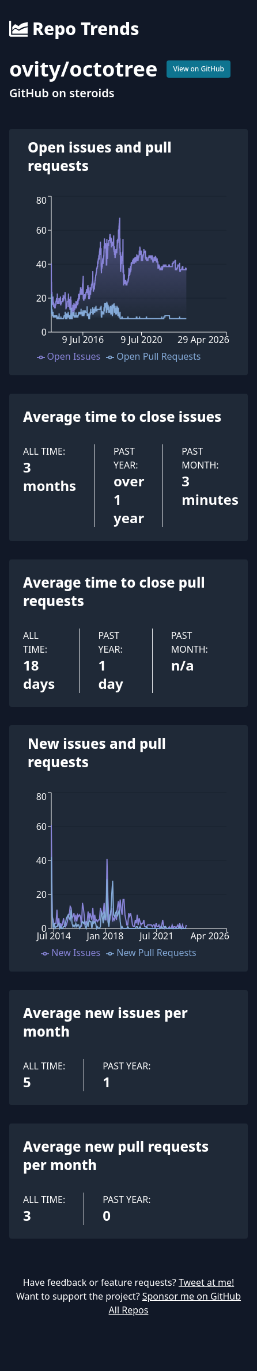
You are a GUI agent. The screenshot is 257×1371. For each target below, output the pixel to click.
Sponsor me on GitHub (191, 1296)
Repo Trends (74, 28)
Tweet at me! (206, 1282)
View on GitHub (198, 69)
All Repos (129, 1310)
